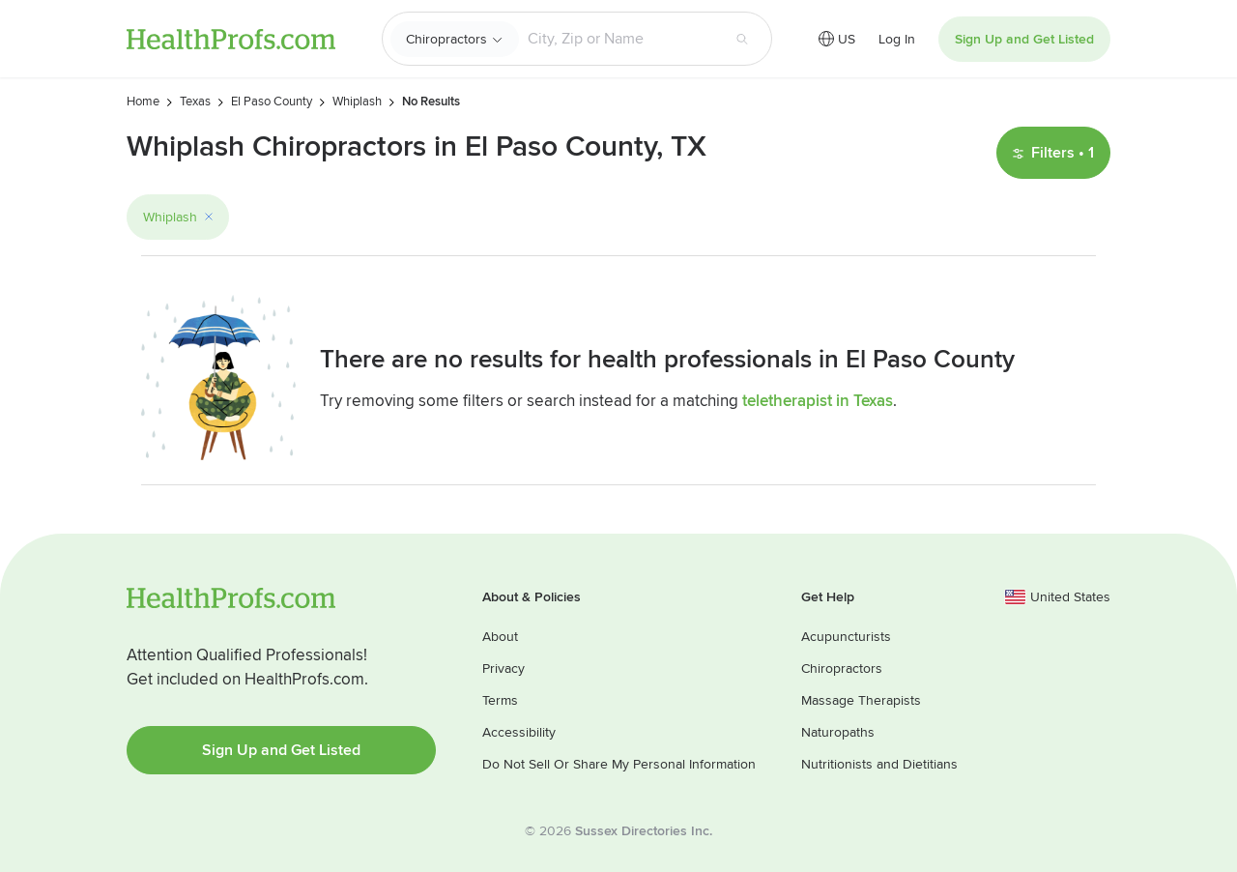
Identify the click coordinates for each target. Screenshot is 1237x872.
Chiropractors (446, 39)
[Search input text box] (619, 38)
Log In (896, 39)
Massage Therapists (861, 700)
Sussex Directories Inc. (643, 831)
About (500, 636)
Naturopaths (838, 732)
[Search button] (742, 38)
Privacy (503, 668)
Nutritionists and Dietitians (879, 764)
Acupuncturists (846, 636)
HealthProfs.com (231, 39)
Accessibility (519, 732)
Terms (500, 700)
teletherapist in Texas (817, 401)
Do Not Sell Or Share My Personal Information (619, 764)
